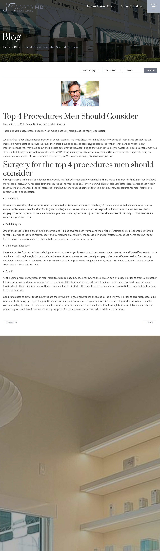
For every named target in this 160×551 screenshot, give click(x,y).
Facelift (98, 281)
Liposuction (99, 130)
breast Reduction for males (42, 130)
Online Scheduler (132, 6)
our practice (69, 300)
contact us (87, 309)
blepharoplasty (17, 130)
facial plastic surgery (80, 130)
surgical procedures (31, 151)
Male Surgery (58, 124)
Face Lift (63, 130)
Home (6, 47)
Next (149, 322)
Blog (17, 47)
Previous (11, 322)
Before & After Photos (101, 6)
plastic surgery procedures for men (119, 187)
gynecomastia (55, 252)
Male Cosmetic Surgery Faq (34, 124)
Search (150, 70)
